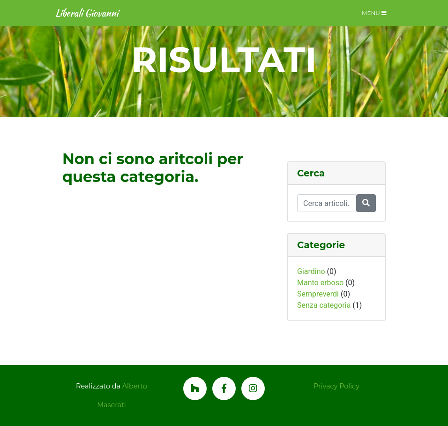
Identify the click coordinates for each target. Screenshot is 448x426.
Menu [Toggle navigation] (374, 12)
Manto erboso (320, 282)
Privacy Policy (336, 386)
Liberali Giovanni (86, 13)
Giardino (311, 271)
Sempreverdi (318, 293)
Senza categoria (324, 305)
